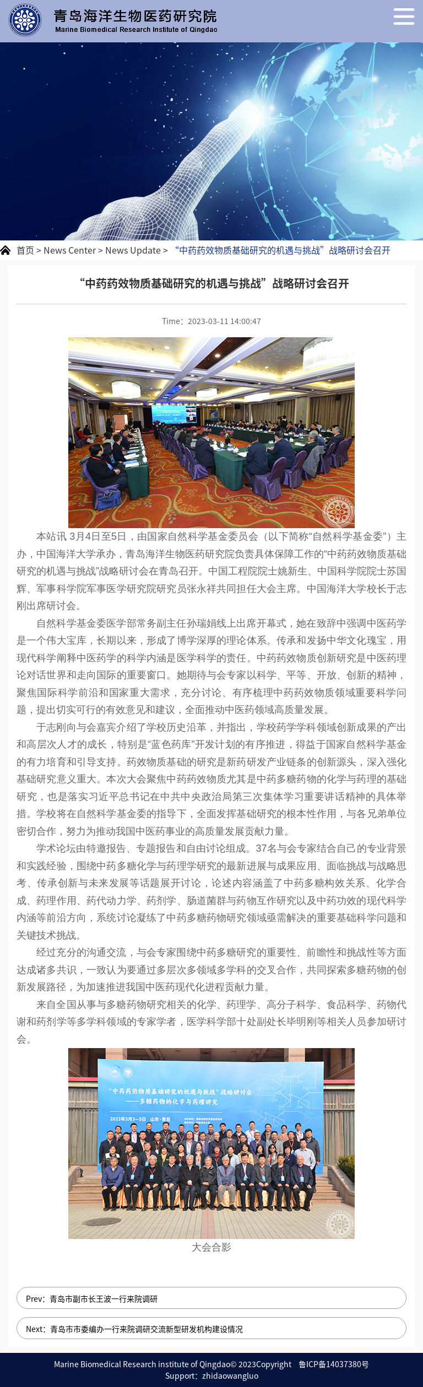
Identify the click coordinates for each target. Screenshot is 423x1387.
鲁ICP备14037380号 (334, 1363)
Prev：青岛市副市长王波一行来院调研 (92, 1298)
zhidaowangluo (230, 1375)
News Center (70, 249)
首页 (25, 249)
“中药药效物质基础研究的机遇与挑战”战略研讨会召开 (280, 249)
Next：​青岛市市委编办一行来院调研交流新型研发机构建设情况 (134, 1328)
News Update (133, 249)
